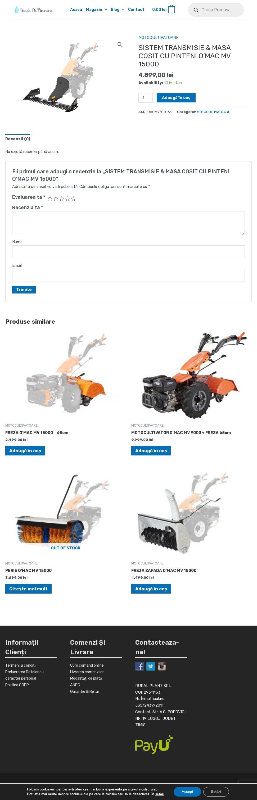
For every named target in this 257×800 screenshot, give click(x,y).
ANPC (75, 685)
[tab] (17, 139)
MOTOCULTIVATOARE (158, 37)
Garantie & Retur (85, 691)
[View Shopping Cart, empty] (163, 9)
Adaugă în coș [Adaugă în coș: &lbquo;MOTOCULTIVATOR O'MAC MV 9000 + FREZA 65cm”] (151, 450)
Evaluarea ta (28, 197)
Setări (216, 791)
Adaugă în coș (176, 97)
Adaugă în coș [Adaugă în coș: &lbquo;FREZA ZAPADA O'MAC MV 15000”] (151, 588)
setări (159, 794)
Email (17, 265)
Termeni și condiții (21, 665)
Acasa (73, 9)
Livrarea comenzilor (87, 672)
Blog (116, 10)
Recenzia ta (27, 207)
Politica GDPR (18, 685)
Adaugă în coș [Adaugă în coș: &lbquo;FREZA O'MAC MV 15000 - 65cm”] (25, 450)
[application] (102, 10)
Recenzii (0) (17, 139)
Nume (17, 241)
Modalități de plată (87, 678)
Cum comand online (88, 665)
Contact (135, 9)
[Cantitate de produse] (145, 98)
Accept (187, 791)
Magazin (94, 10)
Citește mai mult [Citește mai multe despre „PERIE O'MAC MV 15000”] (28, 588)
